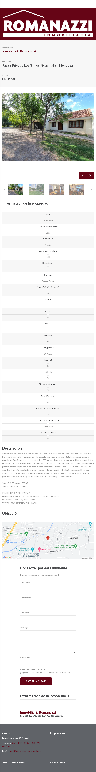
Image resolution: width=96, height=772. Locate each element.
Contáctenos (57, 762)
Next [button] (90, 175)
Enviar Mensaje (36, 681)
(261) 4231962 (19, 743)
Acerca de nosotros (13, 762)
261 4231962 (31, 716)
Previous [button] (82, 175)
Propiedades (57, 733)
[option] (48, 127)
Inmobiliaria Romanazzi (19, 51)
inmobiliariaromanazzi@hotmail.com (25, 751)
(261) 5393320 (9, 746)
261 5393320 (57, 716)
